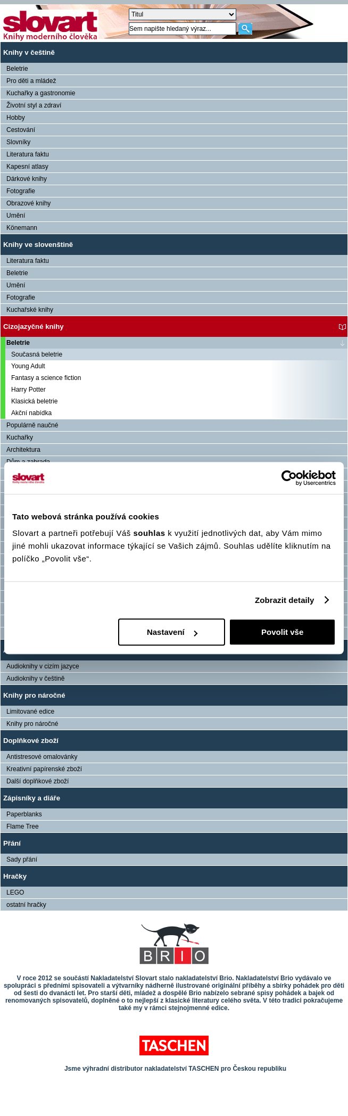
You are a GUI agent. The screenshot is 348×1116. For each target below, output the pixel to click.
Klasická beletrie (34, 401)
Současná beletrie (36, 354)
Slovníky (18, 142)
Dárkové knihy (26, 179)
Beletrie (17, 68)
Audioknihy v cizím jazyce (42, 666)
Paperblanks (24, 814)
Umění (15, 215)
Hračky (15, 876)
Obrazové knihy (28, 203)
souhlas (150, 533)
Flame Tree (22, 826)
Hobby (15, 117)
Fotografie (20, 191)
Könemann (21, 228)
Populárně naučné (32, 425)
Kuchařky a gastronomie (40, 93)
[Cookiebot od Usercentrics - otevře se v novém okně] (289, 478)
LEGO (15, 892)
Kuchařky (19, 437)
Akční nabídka (31, 413)
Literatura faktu (27, 154)
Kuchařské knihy (29, 309)
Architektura (23, 449)
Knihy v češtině (29, 52)
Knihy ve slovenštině (38, 245)
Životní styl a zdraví (33, 105)
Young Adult (28, 366)
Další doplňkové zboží (37, 781)
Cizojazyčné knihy (33, 326)
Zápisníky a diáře (31, 798)
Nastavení (172, 631)
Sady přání (21, 859)
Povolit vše (282, 631)
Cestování (20, 130)
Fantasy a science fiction (46, 378)
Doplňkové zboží (31, 741)
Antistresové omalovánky (41, 756)
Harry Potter (28, 389)
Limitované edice (30, 711)
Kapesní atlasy (27, 166)
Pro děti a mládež (31, 81)
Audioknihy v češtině (35, 678)
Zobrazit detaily (284, 600)
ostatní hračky (26, 904)
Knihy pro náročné (34, 695)
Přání (12, 843)
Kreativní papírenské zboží (44, 769)
